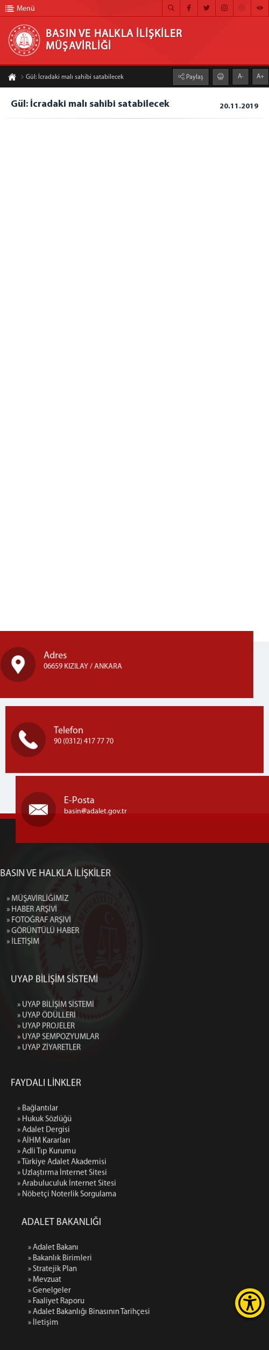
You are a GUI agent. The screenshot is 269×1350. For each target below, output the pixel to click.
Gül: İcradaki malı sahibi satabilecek (72, 79)
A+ (260, 74)
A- (241, 74)
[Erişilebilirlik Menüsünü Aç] (250, 1303)
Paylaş (194, 75)
